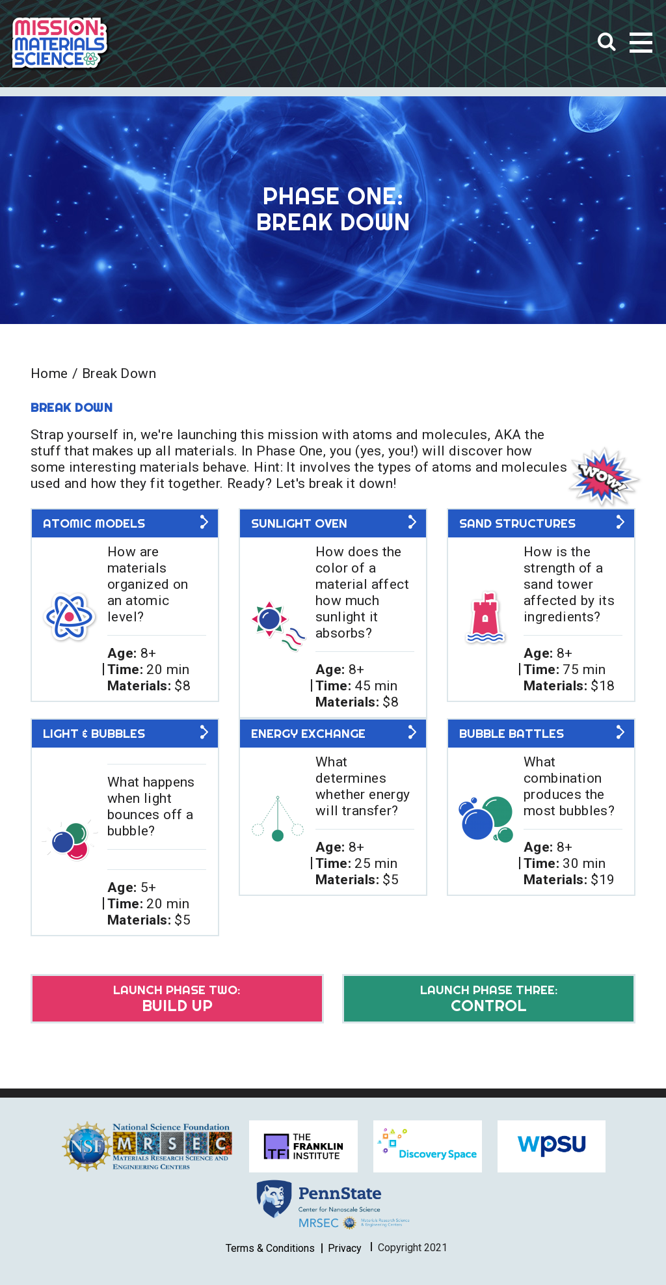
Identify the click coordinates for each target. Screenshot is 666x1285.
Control (490, 998)
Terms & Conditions (270, 1247)
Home (49, 373)
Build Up (176, 998)
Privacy (345, 1247)
